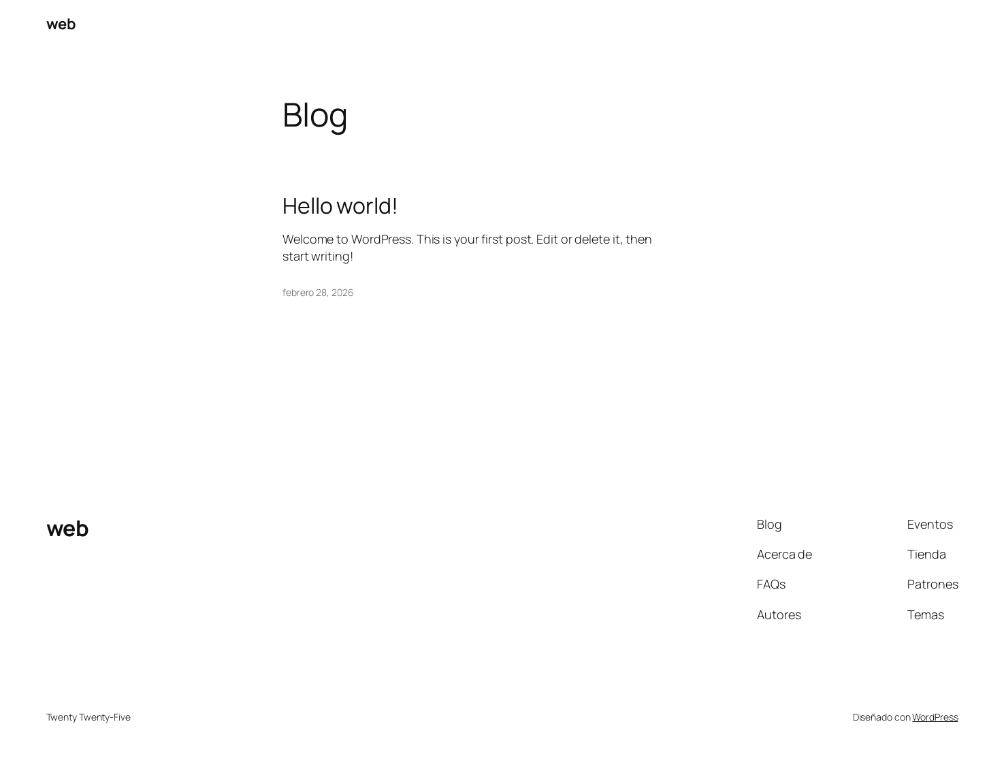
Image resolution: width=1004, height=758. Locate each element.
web (61, 24)
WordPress (935, 716)
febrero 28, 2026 (317, 292)
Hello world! (340, 205)
